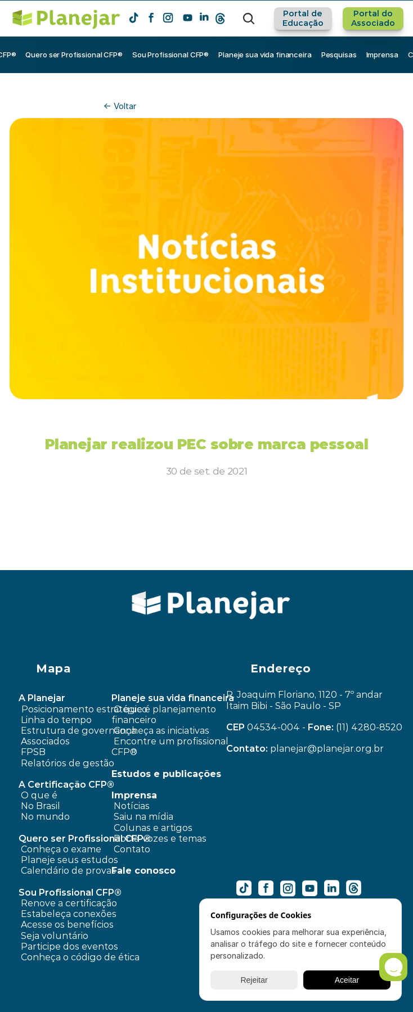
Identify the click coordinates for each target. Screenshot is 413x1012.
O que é (39, 795)
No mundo (45, 816)
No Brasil (40, 806)
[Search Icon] (248, 18)
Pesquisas (339, 54)
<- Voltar (120, 106)
